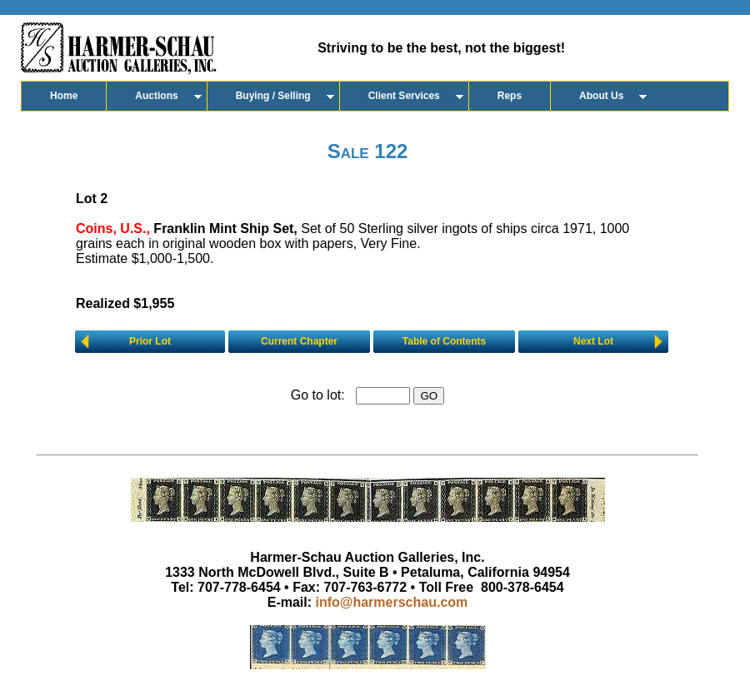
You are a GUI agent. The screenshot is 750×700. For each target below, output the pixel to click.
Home (64, 96)
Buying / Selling (273, 96)
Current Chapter (299, 341)
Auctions (156, 96)
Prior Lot (150, 341)
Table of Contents (444, 341)
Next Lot (593, 341)
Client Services (404, 96)
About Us (601, 96)
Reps (510, 96)
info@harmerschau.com (392, 602)
